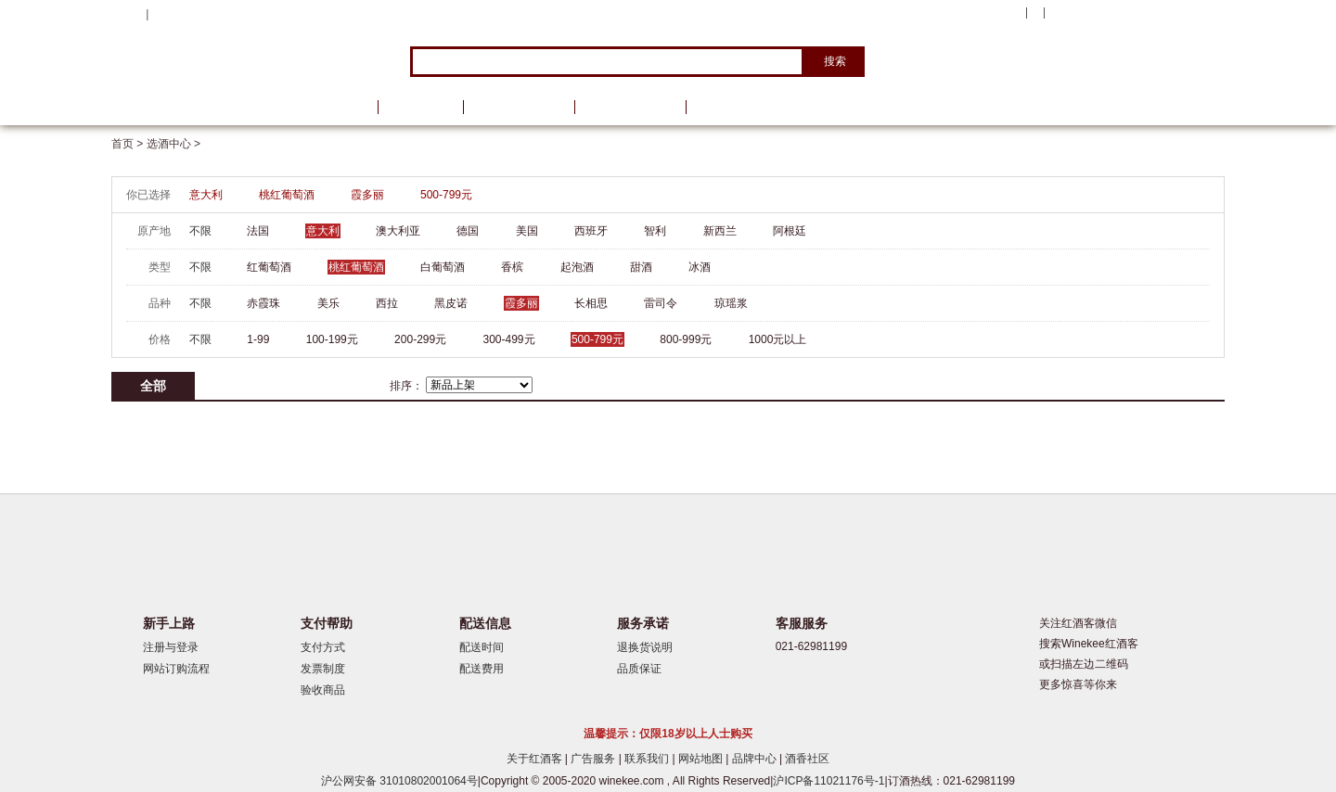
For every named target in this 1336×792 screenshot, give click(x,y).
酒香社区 (807, 758)
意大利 (206, 194)
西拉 (387, 303)
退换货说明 (645, 647)
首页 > (129, 143)
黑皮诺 (451, 303)
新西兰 (720, 230)
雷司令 (660, 303)
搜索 (835, 61)
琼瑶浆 (731, 303)
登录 (163, 13)
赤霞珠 (263, 303)
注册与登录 (171, 647)
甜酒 (641, 267)
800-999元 (686, 339)
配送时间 (481, 647)
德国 (467, 230)
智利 (655, 230)
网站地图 (702, 758)
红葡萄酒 (269, 267)
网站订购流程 (176, 668)
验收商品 (323, 689)
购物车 (1112, 13)
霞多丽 (367, 194)
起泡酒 (577, 267)
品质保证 (639, 668)
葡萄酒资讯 (518, 107)
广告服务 (594, 758)
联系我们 (648, 758)
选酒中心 (208, 107)
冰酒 (699, 267)
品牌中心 (755, 758)
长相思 (591, 303)
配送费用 (481, 668)
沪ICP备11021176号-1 (828, 780)
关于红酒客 (536, 758)
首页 (341, 107)
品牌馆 (420, 107)
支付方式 (323, 647)
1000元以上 (778, 339)
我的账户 (995, 12)
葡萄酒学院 (629, 107)
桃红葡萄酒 (287, 194)
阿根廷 (789, 230)
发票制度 (323, 668)
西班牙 (591, 230)
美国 (527, 230)
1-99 (258, 339)
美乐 (328, 303)
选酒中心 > (173, 143)
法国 (258, 230)
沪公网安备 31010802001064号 (399, 780)
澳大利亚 (398, 230)
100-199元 (332, 339)
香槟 (512, 267)
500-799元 (446, 194)
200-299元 (420, 339)
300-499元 (509, 339)
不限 (200, 230)
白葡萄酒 (442, 267)
